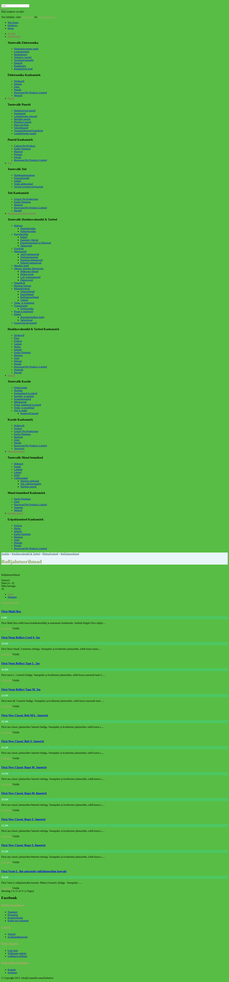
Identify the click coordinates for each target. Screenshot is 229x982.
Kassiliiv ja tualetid (24, 396)
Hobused (18, 463)
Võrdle (15, 628)
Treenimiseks (21, 305)
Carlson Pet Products (24, 145)
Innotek (18, 84)
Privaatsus (13, 914)
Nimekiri (12, 597)
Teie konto (13, 22)
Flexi (16, 338)
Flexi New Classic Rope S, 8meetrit (23, 845)
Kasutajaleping (15, 917)
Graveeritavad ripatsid (25, 323)
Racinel (18, 210)
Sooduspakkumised (17, 937)
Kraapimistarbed (22, 399)
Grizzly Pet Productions (26, 199)
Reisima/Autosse (22, 285)
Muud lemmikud (16, 451)
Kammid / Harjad (29, 240)
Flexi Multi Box (11, 611)
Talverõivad (26, 320)
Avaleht (11, 33)
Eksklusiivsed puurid (24, 110)
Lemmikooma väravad (25, 116)
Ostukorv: (13, 25)
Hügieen (18, 225)
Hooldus (18, 390)
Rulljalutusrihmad (29, 297)
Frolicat (18, 341)
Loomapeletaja (21, 51)
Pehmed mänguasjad (30, 262)
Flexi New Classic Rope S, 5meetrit (23, 819)
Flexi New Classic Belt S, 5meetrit (22, 741)
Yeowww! (19, 448)
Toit (10, 163)
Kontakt (12, 969)
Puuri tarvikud (21, 125)
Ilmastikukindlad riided (32, 317)
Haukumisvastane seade (26, 48)
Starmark (18, 369)
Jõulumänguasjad (29, 257)
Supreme (18, 507)
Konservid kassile (29, 413)
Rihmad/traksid (22, 288)
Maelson (18, 151)
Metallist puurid (22, 119)
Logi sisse (13, 950)
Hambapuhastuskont (24, 175)
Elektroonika (14, 36)
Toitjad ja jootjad (22, 57)
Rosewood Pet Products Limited (30, 92)
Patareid (18, 63)
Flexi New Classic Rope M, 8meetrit (24, 793)
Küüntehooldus (28, 231)
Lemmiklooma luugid (25, 133)
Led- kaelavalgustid (30, 277)
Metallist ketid (21, 265)
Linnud (17, 472)
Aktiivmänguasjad (29, 254)
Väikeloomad (21, 478)
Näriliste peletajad (29, 481)
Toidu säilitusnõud (23, 183)
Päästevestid (26, 280)
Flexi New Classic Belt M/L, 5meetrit (24, 715)
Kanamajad (20, 113)
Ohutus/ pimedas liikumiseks (29, 268)
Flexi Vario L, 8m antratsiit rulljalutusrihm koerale (33, 871)
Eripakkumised (15, 513)
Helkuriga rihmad (29, 271)
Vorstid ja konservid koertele (28, 186)
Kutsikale (19, 248)
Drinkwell (19, 81)
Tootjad (11, 934)
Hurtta (17, 346)
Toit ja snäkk (20, 410)
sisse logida (27, 17)
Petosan (18, 361)
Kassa (11, 28)
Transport (12, 912)
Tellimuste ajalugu (17, 953)
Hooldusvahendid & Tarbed (22, 213)
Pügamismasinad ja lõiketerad (35, 242)
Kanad (17, 466)
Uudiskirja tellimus (17, 956)
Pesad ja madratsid (23, 311)
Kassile (11, 375)
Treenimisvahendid (24, 60)
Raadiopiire (20, 66)
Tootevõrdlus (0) (9, 602)
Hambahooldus (28, 228)
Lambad (18, 469)
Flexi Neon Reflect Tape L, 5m (20, 663)
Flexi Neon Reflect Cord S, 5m (20, 637)
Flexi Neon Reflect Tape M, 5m (20, 689)
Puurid (11, 98)
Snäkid (17, 181)
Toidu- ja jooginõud (24, 303)
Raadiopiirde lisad (23, 68)
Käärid (23, 237)
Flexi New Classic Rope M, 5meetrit (24, 767)
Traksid (24, 300)
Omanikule (19, 283)
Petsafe (17, 89)
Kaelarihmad (27, 294)
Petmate (18, 154)
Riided (17, 314)
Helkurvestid (27, 274)
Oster (17, 87)
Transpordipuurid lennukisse (28, 130)
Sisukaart (12, 972)
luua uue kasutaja (47, 17)
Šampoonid (26, 245)
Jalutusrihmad (27, 291)
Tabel (10, 594)
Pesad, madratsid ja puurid (27, 404)
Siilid (17, 475)
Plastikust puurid (22, 122)
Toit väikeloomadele (30, 483)
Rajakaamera (20, 54)
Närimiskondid (21, 178)
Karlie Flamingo (22, 148)
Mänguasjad (20, 251)
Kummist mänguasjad (31, 260)
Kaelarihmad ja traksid (25, 393)
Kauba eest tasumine (18, 920)
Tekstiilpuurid (21, 127)
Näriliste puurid (28, 486)
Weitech (18, 95)
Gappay (18, 344)
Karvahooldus (21, 234)
